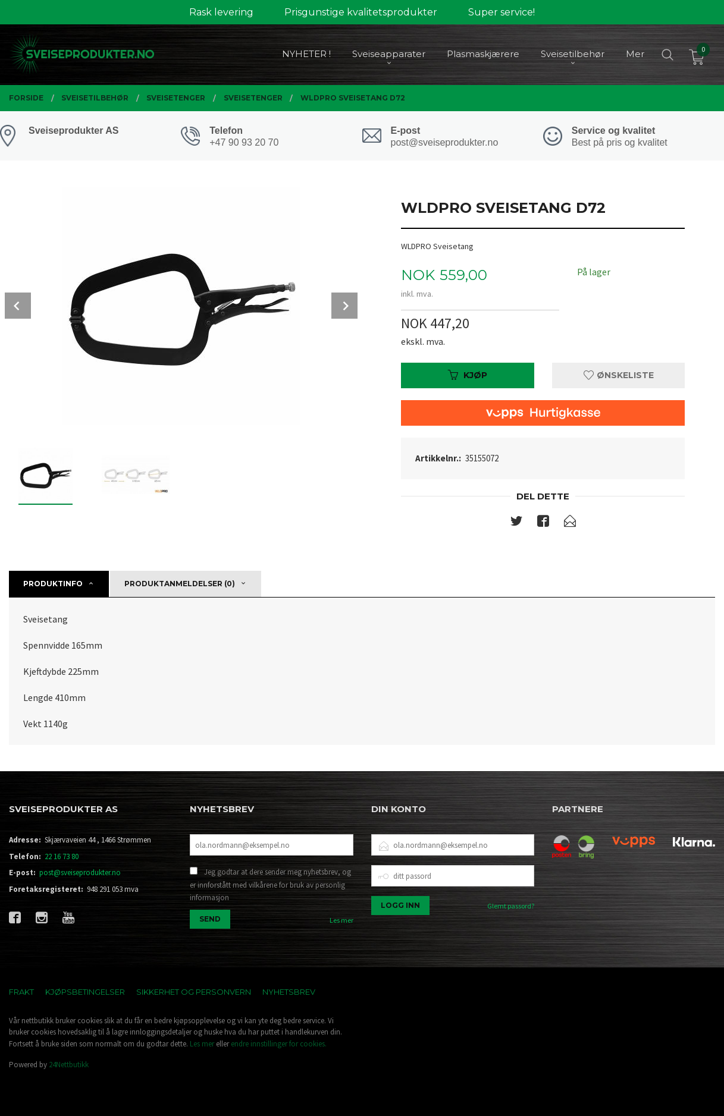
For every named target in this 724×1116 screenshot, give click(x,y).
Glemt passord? (510, 905)
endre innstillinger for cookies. (279, 1044)
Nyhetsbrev (288, 991)
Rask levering (221, 12)
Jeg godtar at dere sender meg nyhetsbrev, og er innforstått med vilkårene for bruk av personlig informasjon (270, 885)
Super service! (501, 12)
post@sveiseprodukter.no (80, 872)
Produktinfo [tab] (53, 583)
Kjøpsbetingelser (85, 991)
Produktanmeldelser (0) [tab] (179, 583)
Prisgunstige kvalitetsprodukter (360, 12)
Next (344, 306)
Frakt (21, 991)
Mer (635, 53)
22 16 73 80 (62, 856)
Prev (18, 306)
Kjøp (467, 375)
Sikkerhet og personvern (193, 991)
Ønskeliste (619, 375)
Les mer (341, 920)
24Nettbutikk (69, 1065)
